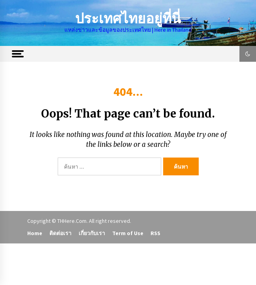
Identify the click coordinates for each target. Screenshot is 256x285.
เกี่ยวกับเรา (92, 233)
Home (34, 233)
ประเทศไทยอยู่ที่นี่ (128, 19)
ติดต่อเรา (60, 233)
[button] (247, 54)
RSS (155, 233)
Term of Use (127, 233)
